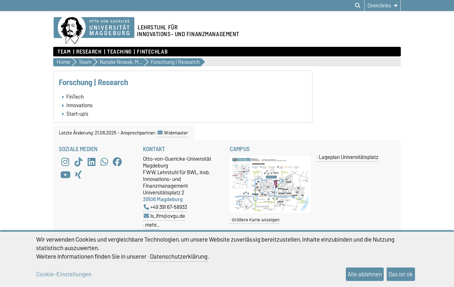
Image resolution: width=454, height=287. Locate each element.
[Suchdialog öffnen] (357, 5)
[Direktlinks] (382, 5)
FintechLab (152, 52)
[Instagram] (65, 161)
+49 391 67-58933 (165, 207)
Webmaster (172, 132)
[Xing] (78, 174)
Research (88, 52)
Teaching (119, 52)
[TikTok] (78, 161)
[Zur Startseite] (94, 31)
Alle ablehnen (365, 274)
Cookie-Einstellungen (64, 274)
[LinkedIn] (91, 161)
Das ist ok (400, 274)
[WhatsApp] (104, 161)
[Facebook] (117, 161)
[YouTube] (65, 174)
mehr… (152, 224)
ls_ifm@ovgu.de (164, 215)
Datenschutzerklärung (178, 256)
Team (64, 52)
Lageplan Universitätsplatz (348, 157)
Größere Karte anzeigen (255, 219)
